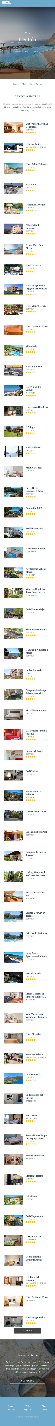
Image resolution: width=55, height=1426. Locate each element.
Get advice (27, 1381)
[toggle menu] (50, 3)
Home (10, 1406)
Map (24, 84)
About (44, 1406)
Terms (44, 1410)
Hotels (16, 84)
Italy (26, 52)
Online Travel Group (30, 1417)
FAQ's (27, 1406)
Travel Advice (35, 84)
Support (27, 1410)
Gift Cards (10, 1410)
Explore (18, 52)
